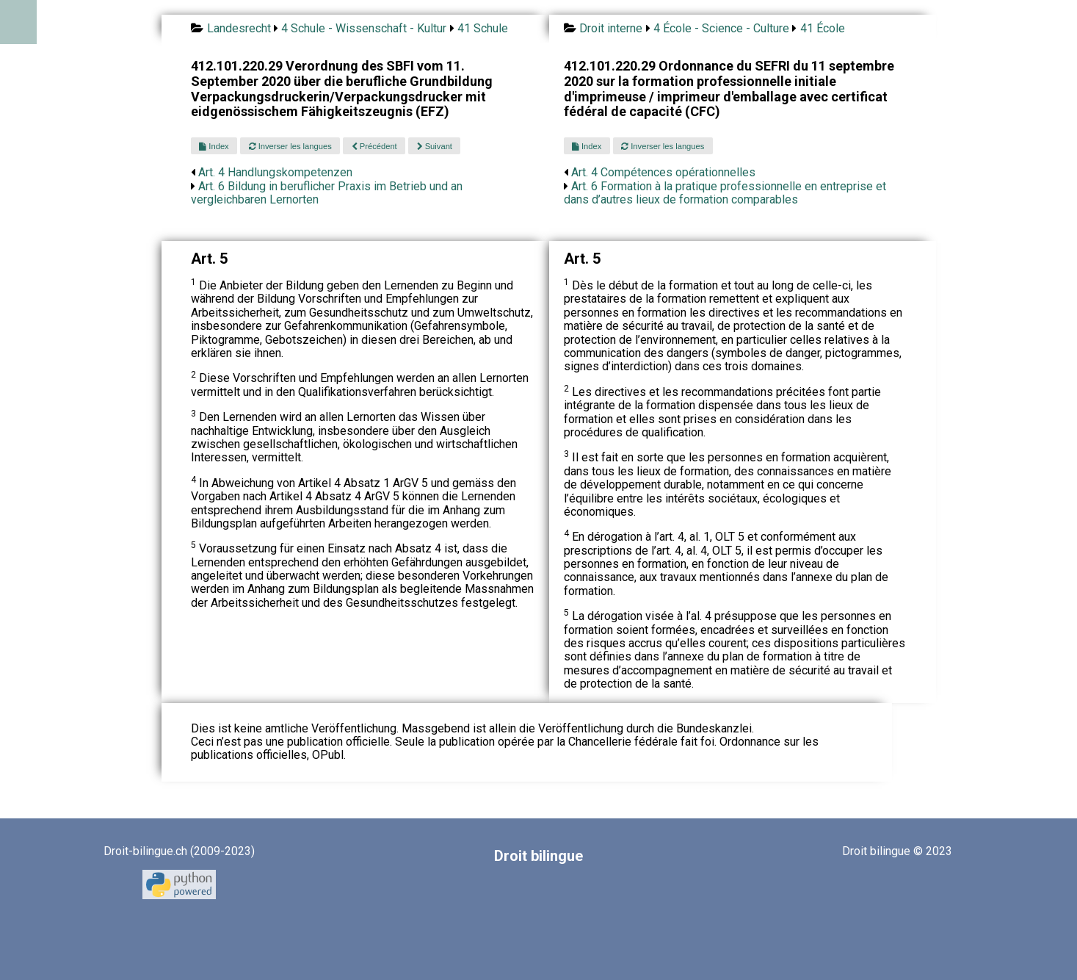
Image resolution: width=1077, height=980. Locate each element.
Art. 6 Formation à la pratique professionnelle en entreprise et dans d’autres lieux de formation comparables (725, 192)
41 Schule (482, 28)
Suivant (434, 146)
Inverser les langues (290, 146)
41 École (822, 28)
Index (213, 146)
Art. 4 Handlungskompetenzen (275, 172)
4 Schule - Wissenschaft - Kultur (363, 28)
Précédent (374, 146)
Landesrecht (239, 28)
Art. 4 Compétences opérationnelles (663, 172)
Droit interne (610, 28)
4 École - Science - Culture (721, 28)
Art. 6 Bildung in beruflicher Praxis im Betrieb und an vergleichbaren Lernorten (327, 192)
